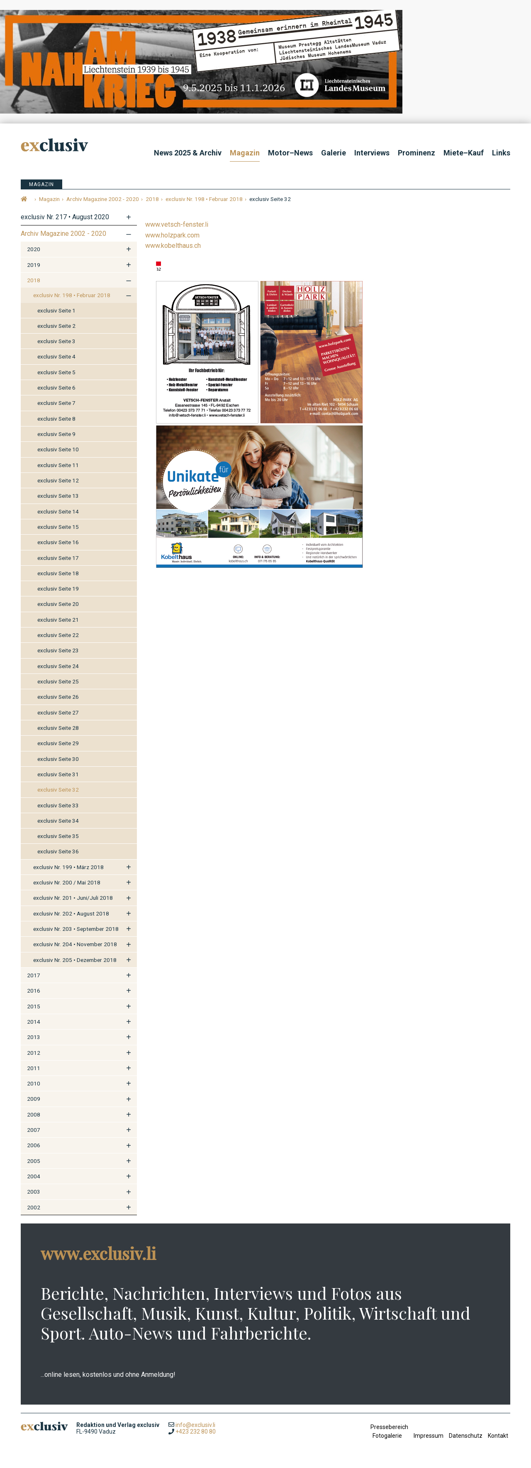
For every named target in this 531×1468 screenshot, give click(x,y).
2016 (33, 990)
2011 (33, 1068)
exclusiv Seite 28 (58, 727)
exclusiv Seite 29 (58, 743)
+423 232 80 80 (195, 1431)
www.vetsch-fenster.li (176, 224)
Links (501, 152)
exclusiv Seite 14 (58, 511)
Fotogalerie (387, 1435)
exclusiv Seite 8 (56, 418)
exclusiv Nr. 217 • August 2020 (65, 217)
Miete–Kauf (463, 152)
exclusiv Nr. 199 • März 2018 (68, 867)
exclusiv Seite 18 (58, 573)
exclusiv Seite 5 (56, 372)
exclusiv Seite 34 (58, 820)
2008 (33, 1114)
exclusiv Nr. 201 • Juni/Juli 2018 (73, 897)
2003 (33, 1191)
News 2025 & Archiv (188, 152)
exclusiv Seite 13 (58, 495)
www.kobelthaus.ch (173, 246)
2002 (33, 1207)
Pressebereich (389, 1427)
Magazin (245, 152)
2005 (33, 1161)
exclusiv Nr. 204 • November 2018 (75, 944)
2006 (33, 1145)
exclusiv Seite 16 (58, 542)
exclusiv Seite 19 (58, 588)
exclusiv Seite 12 (58, 480)
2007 (33, 1129)
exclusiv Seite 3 (56, 341)
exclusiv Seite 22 (58, 635)
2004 (33, 1176)
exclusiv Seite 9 (56, 434)
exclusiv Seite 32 (58, 789)
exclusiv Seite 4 (56, 356)
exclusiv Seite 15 (58, 526)
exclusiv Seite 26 (58, 696)
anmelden (377, 1447)
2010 (33, 1083)
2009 (33, 1098)
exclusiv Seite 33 (58, 805)
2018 (33, 280)
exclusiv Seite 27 (58, 712)
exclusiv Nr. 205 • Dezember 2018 (75, 960)
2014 (33, 1021)
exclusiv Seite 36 (58, 851)
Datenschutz (465, 1435)
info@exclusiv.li (195, 1425)
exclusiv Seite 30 (58, 759)
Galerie (333, 152)
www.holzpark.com (172, 235)
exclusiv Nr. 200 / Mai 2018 (66, 882)
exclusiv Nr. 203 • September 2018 (76, 928)
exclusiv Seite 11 (58, 465)
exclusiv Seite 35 (58, 836)
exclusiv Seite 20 (58, 604)
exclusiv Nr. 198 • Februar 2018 (71, 295)
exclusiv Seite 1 (56, 310)
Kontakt (498, 1435)
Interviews (372, 152)
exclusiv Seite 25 (58, 681)
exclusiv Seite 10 (58, 449)
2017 (33, 975)
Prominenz (416, 152)
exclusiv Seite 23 (58, 650)
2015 (33, 1006)
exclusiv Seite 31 (58, 774)
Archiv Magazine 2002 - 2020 (63, 233)
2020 (33, 249)
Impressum (428, 1435)
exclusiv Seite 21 (58, 619)
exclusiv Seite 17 (58, 558)
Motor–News (290, 152)
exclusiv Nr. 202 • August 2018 (71, 913)
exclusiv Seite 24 (58, 666)
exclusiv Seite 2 (56, 325)
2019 (33, 265)
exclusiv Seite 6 (56, 387)
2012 (33, 1052)
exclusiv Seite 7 (56, 403)
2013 (33, 1037)
